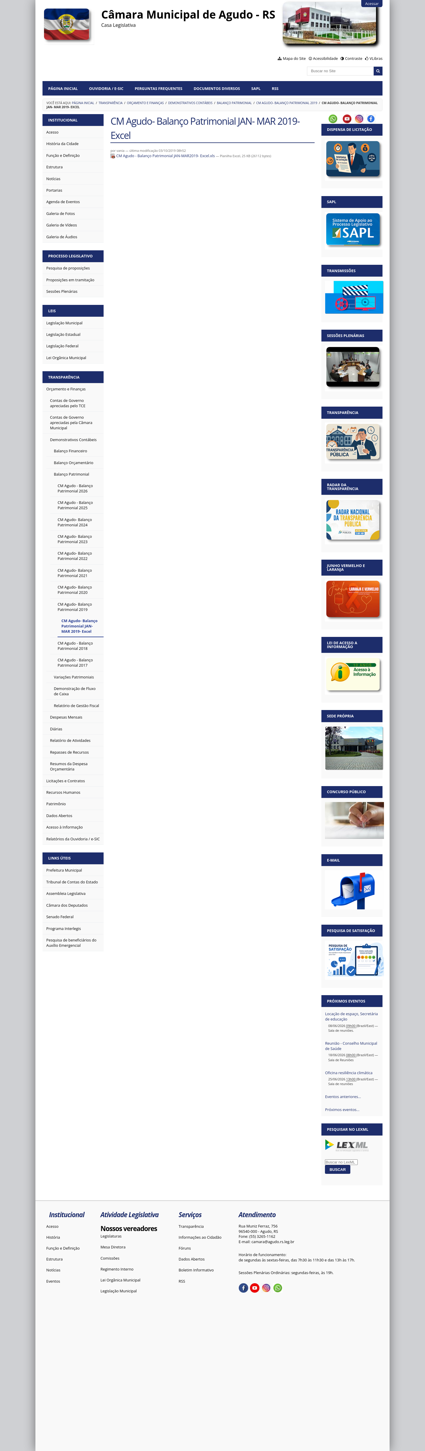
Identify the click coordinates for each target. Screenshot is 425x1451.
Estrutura (54, 1259)
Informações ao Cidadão (200, 1237)
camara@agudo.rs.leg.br (272, 1241)
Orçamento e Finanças (145, 103)
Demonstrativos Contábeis (190, 103)
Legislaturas (111, 1236)
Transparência (110, 103)
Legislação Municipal (119, 1291)
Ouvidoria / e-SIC (106, 88)
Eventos (53, 1281)
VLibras (376, 58)
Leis (52, 310)
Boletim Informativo (196, 1270)
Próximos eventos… (342, 1109)
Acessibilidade (325, 58)
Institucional (62, 120)
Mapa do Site (294, 58)
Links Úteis (59, 858)
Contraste (353, 58)
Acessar (372, 3)
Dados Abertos (192, 1259)
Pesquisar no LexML (347, 1129)
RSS (275, 88)
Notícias (53, 1270)
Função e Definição (63, 1248)
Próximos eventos (346, 1001)
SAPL (256, 88)
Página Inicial (63, 88)
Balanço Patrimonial (234, 103)
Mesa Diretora (113, 1247)
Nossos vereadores (129, 1228)
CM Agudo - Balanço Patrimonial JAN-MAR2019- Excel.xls (163, 155)
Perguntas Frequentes (158, 88)
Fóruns (185, 1248)
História (53, 1237)
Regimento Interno (117, 1269)
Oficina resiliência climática (348, 1072)
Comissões (110, 1258)
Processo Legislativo (70, 256)
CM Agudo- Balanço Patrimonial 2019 (286, 103)
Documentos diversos (217, 88)
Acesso (52, 1226)
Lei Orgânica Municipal (120, 1280)
